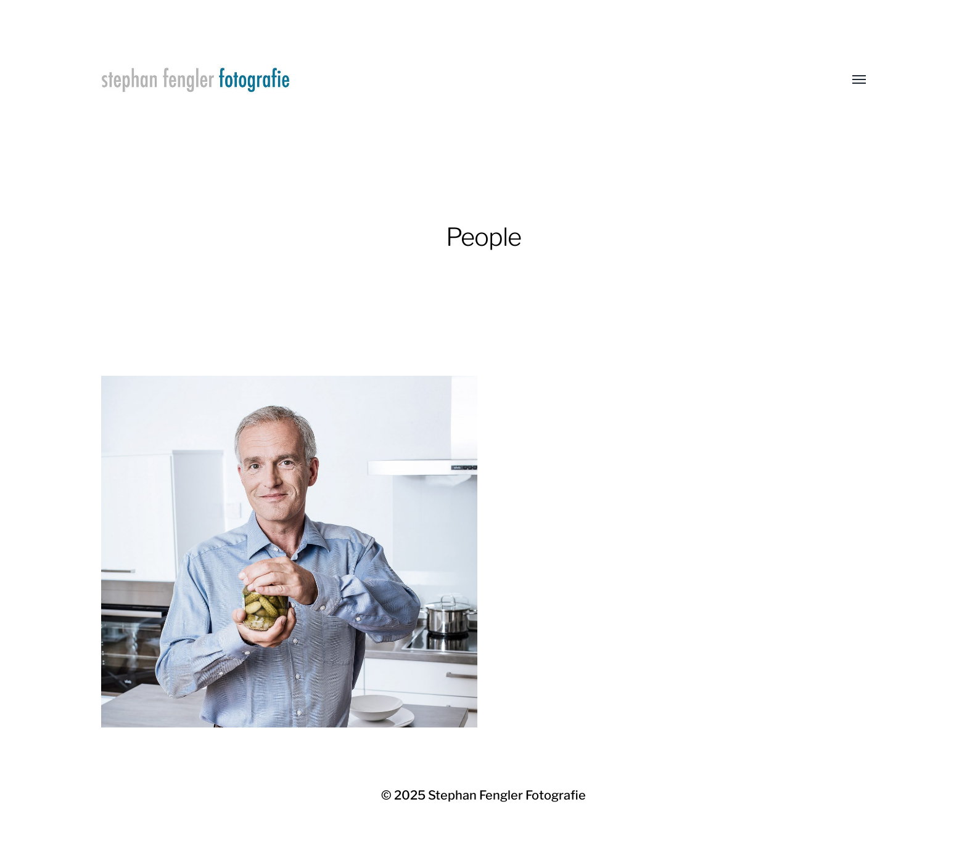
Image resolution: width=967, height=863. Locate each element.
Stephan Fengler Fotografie (507, 795)
